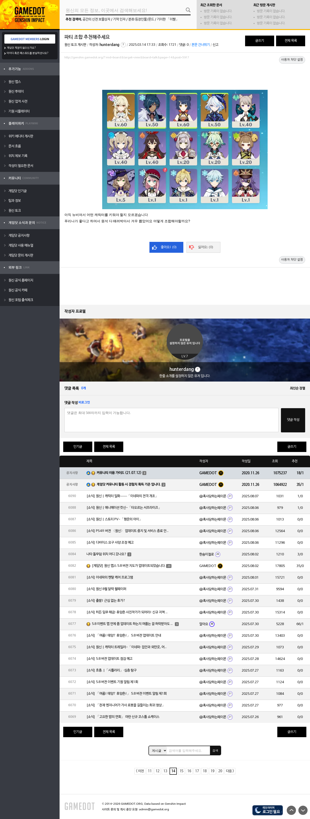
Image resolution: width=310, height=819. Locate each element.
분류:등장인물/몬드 (141, 19)
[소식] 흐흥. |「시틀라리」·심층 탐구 (111, 670)
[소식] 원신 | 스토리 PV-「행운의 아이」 (114, 519)
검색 (215, 750)
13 (165, 771)
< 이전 (140, 771)
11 (150, 771)
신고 (215, 45)
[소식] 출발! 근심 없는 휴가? (105, 601)
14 (173, 771)
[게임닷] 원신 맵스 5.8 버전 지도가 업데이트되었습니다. (128, 566)
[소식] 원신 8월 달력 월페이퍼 (106, 589)
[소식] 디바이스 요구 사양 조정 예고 (110, 542)
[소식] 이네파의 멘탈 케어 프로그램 (109, 577)
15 (181, 771)
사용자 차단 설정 (292, 59)
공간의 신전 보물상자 (96, 19)
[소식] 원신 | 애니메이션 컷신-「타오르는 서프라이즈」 (124, 508)
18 (205, 771)
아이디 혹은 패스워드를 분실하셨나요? (28, 53)
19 (212, 771)
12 (157, 771)
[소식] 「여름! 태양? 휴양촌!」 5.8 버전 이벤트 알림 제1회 (126, 694)
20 (220, 771)
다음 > (230, 771)
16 (189, 771)
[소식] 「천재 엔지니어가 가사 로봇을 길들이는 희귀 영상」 (125, 705)
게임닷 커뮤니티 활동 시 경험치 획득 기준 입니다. (129, 484)
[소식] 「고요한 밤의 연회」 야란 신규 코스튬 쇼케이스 (122, 717)
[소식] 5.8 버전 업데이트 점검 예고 (109, 659)
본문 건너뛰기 (201, 45)
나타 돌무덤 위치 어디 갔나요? (106, 554)
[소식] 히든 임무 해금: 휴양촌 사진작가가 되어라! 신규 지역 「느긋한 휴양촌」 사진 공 (127, 612)
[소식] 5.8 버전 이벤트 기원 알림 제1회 (112, 682)
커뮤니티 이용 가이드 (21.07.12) (119, 473)
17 (197, 771)
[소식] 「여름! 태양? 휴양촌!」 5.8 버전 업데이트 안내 (123, 635)
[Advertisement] (184, 74)
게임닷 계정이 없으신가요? (21, 47)
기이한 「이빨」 (168, 19)
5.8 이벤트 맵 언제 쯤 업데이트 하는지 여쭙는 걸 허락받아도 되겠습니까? (133, 624)
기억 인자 (119, 19)
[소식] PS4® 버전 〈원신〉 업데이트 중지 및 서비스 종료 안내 (127, 531)
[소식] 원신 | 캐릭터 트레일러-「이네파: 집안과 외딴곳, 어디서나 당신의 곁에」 (127, 647)
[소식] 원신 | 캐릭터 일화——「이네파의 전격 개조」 (122, 496)
